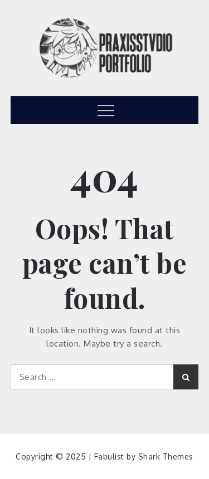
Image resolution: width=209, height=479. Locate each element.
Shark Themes (165, 456)
